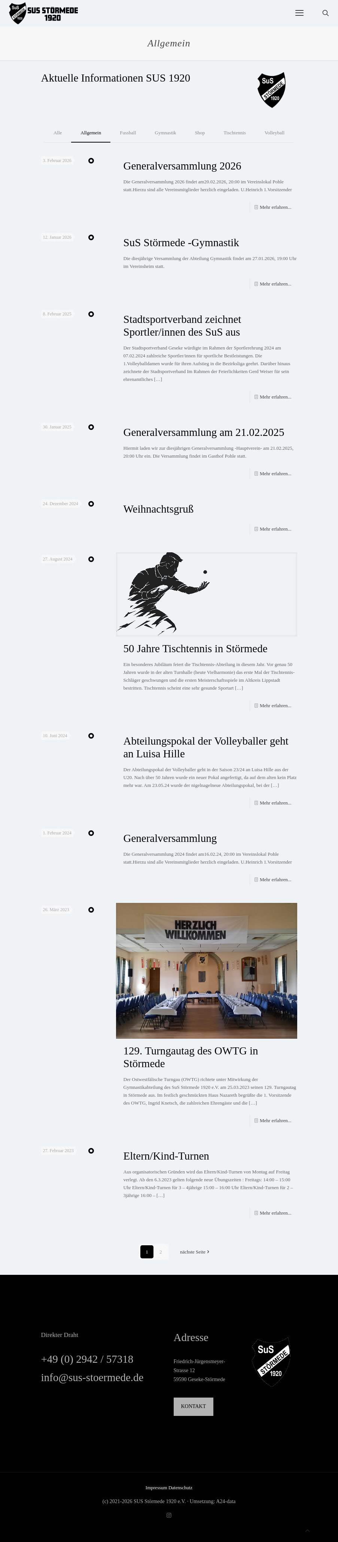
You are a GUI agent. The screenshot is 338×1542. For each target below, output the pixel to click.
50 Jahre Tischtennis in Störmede (196, 648)
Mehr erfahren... (275, 207)
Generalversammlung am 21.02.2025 (204, 432)
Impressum (157, 1487)
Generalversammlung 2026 (182, 166)
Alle (58, 133)
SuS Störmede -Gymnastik (181, 242)
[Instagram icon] (169, 1515)
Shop (200, 133)
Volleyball (274, 133)
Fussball (128, 133)
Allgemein (90, 133)
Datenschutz (180, 1487)
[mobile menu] (299, 13)
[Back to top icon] (307, 1531)
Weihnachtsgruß (159, 509)
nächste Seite (195, 1252)
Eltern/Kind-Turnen (166, 1156)
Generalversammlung (170, 838)
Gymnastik (165, 133)
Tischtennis (234, 133)
